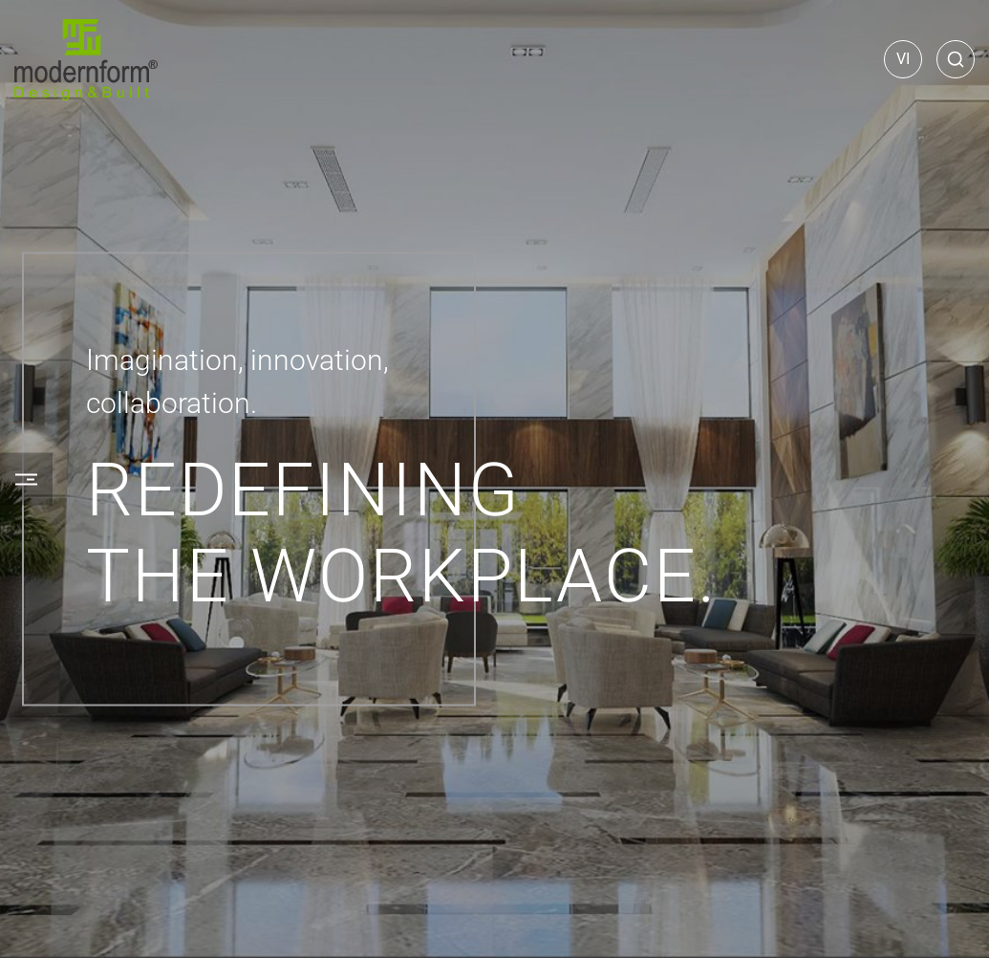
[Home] (86, 59)
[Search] (955, 59)
